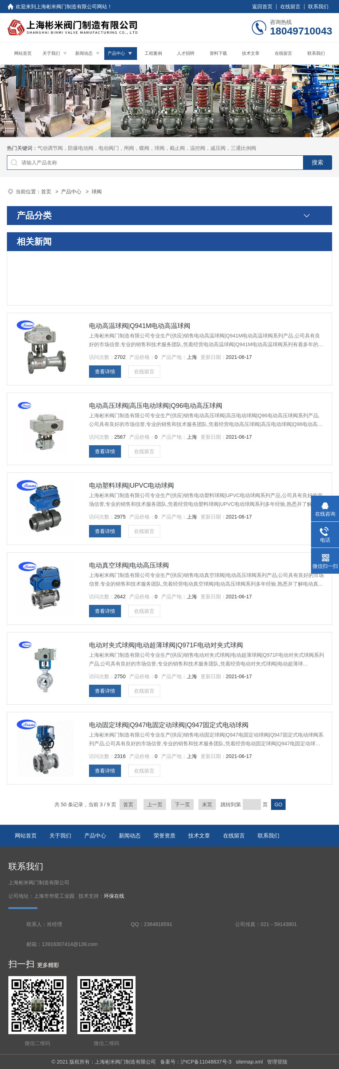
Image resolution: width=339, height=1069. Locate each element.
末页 (207, 804)
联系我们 (318, 6)
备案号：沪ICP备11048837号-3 (195, 1062)
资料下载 (218, 53)
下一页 (182, 804)
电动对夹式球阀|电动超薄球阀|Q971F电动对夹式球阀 (166, 645)
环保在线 (114, 896)
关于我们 (51, 53)
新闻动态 (84, 53)
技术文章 (250, 53)
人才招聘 (185, 53)
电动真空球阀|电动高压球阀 (129, 565)
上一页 (154, 804)
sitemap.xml (249, 1062)
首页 (47, 191)
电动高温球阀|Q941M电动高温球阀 (140, 325)
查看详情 (105, 371)
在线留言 (290, 6)
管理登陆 (277, 1062)
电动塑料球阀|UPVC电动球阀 (131, 485)
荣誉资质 (164, 835)
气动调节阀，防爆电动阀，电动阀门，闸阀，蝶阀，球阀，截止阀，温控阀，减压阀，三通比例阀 (146, 148)
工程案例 (153, 53)
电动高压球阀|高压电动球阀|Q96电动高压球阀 (155, 405)
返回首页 (262, 6)
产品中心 (116, 53)
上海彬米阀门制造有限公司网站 (71, 6)
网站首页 (23, 53)
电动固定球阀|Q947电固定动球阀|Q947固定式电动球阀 (169, 725)
